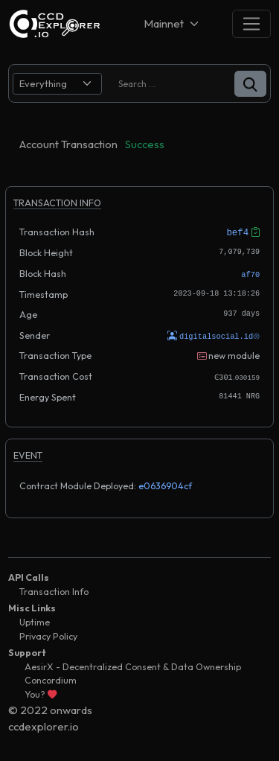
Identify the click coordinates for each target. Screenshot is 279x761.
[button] (250, 84)
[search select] (57, 84)
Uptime (34, 620)
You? (41, 692)
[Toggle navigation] (251, 23)
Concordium (51, 678)
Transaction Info (54, 590)
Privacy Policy (48, 634)
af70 (250, 273)
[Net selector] (172, 23)
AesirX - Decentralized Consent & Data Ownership (133, 664)
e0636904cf (165, 483)
